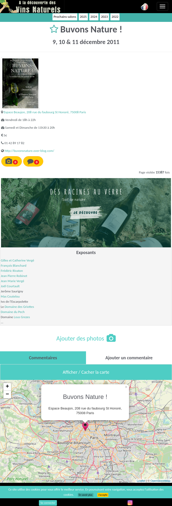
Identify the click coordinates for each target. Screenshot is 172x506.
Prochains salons (65, 17)
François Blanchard (13, 265)
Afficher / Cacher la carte (86, 372)
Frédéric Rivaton (12, 271)
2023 (104, 17)
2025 (83, 17)
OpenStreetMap (160, 480)
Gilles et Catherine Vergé (17, 260)
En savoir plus (85, 494)
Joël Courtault (10, 286)
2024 (93, 17)
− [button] (7, 394)
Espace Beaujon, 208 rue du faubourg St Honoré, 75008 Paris (45, 112)
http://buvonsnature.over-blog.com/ (29, 151)
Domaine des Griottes (19, 307)
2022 (114, 17)
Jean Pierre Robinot (14, 276)
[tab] (43, 357)
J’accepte (102, 494)
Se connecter (47, 502)
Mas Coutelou (10, 296)
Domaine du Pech (13, 312)
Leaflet (141, 480)
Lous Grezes (22, 317)
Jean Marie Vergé (12, 281)
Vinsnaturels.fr (32, 6)
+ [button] (7, 387)
